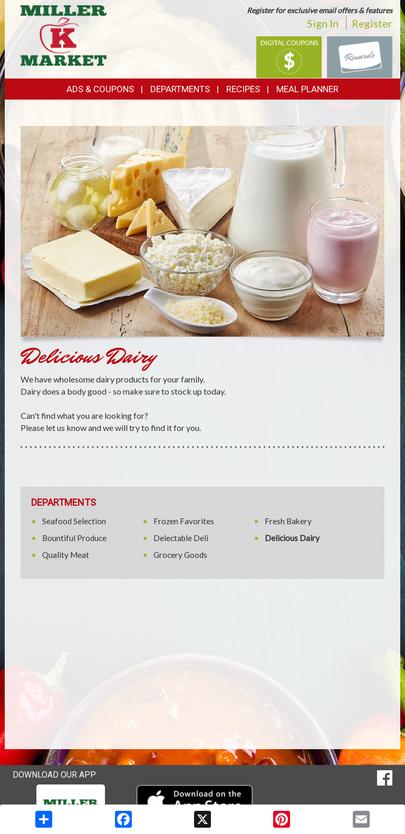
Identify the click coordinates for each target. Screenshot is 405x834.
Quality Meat (65, 555)
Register (372, 23)
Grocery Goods (180, 555)
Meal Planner (307, 89)
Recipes (243, 89)
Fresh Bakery (288, 521)
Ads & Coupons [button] (100, 89)
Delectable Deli (180, 538)
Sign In (323, 23)
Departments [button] (180, 89)
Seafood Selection (74, 521)
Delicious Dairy (292, 538)
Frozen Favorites (183, 521)
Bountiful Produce (74, 538)
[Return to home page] (64, 34)
